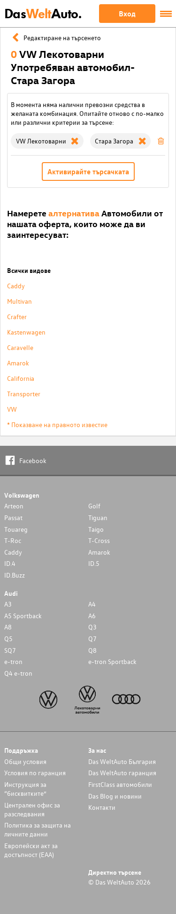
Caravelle (20, 347)
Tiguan (97, 517)
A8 (8, 626)
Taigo (96, 529)
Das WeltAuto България (122, 761)
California (20, 378)
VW (12, 409)
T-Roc (12, 540)
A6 (92, 615)
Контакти (101, 807)
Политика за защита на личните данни (37, 829)
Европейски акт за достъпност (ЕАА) (31, 850)
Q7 (92, 638)
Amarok (18, 362)
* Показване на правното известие (57, 424)
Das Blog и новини (115, 796)
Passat (13, 517)
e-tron (13, 661)
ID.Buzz (14, 575)
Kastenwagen (26, 332)
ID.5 (93, 563)
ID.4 (9, 563)
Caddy (16, 285)
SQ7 (10, 650)
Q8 (92, 650)
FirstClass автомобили (120, 784)
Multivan (19, 301)
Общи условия (25, 761)
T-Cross (99, 540)
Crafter (17, 316)
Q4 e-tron (18, 673)
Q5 (8, 638)
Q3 (92, 626)
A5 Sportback (23, 615)
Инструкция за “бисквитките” (25, 789)
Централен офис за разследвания (32, 809)
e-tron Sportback (112, 661)
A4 (92, 604)
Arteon (13, 505)
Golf (94, 505)
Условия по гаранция (35, 772)
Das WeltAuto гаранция (122, 772)
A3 (8, 604)
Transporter (23, 393)
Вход (127, 13)
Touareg (16, 529)
